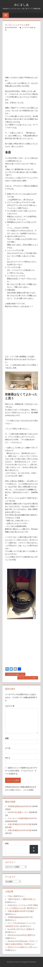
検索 (7, 843)
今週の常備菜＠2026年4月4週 (19, 824)
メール (7, 748)
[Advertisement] (21, 52)
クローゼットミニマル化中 (27, 678)
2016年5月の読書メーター (15, 674)
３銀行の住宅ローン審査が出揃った (21, 899)
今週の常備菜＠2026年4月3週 (19, 830)
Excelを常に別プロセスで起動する (21, 929)
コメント (9, 706)
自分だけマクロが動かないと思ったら (22, 947)
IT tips (10, 896)
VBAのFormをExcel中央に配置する (21, 935)
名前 (7, 738)
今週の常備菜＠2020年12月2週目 (21, 911)
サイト (7, 758)
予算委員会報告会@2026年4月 (20, 806)
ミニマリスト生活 (27, 27)
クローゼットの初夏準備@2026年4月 (22, 818)
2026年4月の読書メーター (18, 812)
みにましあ (21, 4)
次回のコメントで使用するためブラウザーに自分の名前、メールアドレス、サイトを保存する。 (21, 771)
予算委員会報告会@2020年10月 (20, 917)
